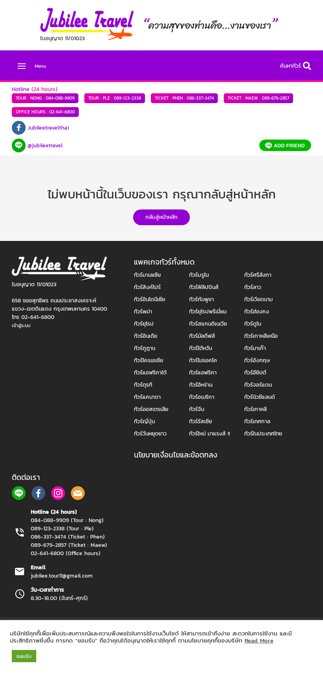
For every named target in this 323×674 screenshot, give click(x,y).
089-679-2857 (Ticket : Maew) (69, 545)
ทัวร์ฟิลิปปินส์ (204, 287)
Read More (259, 640)
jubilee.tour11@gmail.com (62, 576)
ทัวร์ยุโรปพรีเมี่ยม (207, 311)
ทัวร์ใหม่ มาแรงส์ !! (209, 434)
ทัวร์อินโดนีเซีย (149, 299)
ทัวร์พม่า (143, 311)
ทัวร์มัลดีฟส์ (202, 336)
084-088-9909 (45, 98)
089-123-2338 (114, 98)
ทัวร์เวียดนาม (258, 299)
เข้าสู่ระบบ (21, 325)
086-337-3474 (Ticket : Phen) (68, 537)
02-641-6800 (45, 112)
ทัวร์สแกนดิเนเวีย (208, 324)
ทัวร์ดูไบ (253, 324)
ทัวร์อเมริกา (201, 397)
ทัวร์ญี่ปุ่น (144, 421)
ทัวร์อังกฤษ (257, 360)
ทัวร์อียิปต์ (255, 372)
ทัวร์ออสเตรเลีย (151, 409)
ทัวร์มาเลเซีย (147, 275)
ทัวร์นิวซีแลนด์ (259, 397)
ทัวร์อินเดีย (145, 336)
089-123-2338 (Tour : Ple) (62, 528)
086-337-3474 (184, 98)
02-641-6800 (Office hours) (65, 553)
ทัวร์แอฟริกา (203, 372)
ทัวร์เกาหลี (255, 409)
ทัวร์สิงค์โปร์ (147, 287)
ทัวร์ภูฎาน (144, 348)
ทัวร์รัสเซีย (200, 421)
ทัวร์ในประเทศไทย (263, 434)
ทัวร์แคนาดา (147, 397)
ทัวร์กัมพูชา (201, 299)
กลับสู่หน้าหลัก (161, 217)
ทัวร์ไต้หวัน (200, 348)
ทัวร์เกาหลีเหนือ (261, 336)
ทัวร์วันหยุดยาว (150, 434)
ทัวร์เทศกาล (257, 421)
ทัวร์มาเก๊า (255, 348)
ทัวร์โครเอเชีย (148, 360)
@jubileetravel (45, 145)
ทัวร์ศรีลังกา (257, 275)
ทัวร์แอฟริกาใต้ (150, 372)
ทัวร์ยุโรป (144, 324)
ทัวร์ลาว (252, 287)
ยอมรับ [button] (24, 656)
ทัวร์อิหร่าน (200, 385)
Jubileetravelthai (48, 128)
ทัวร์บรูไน (199, 275)
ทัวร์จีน (196, 409)
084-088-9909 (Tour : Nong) (67, 520)
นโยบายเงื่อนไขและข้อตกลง (175, 454)
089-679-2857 (258, 98)
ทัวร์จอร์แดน (258, 385)
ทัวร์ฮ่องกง (256, 311)
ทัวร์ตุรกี (143, 385)
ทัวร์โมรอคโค (203, 360)
